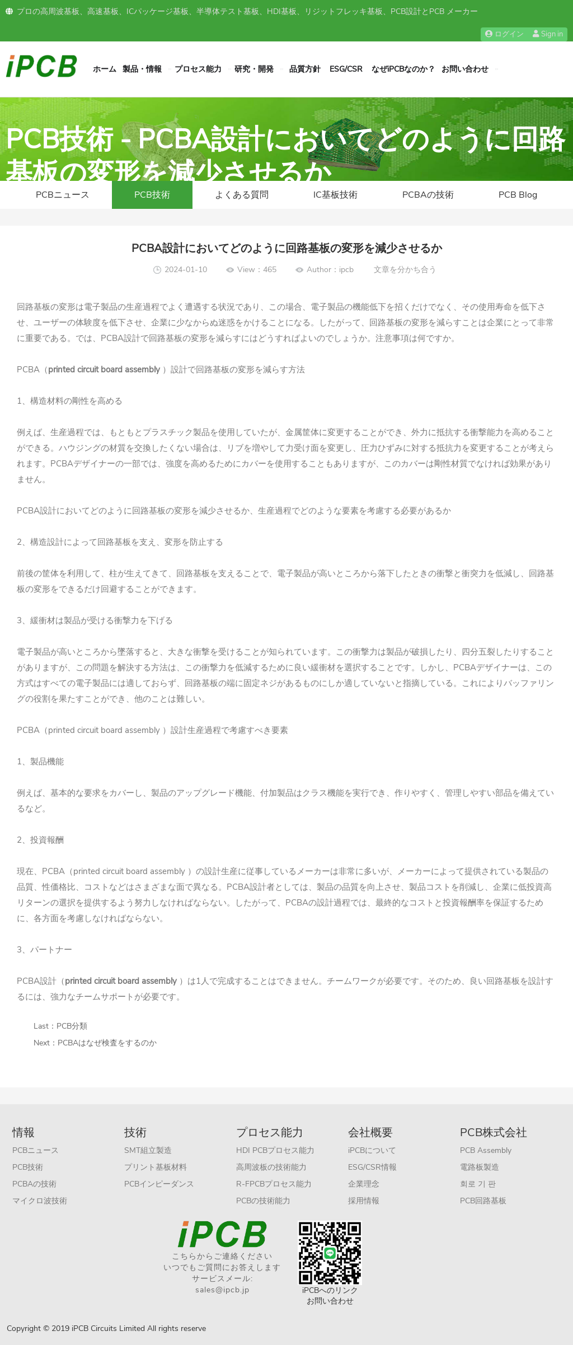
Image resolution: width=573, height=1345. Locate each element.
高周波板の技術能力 (271, 1167)
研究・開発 (254, 69)
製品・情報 (142, 69)
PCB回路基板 (483, 1200)
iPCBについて (372, 1150)
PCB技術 (152, 195)
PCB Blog (518, 195)
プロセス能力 (198, 69)
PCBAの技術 (428, 195)
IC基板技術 (335, 195)
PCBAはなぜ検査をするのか (107, 1043)
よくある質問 (242, 195)
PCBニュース (63, 195)
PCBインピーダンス (159, 1184)
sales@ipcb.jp (222, 1290)
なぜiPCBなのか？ (403, 69)
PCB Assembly (485, 1150)
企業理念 (363, 1184)
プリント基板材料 (155, 1167)
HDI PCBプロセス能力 (275, 1150)
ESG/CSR (346, 69)
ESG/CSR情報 (372, 1167)
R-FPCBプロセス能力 (274, 1184)
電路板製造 (479, 1167)
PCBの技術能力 (263, 1200)
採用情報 (363, 1200)
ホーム (104, 69)
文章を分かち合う (405, 269)
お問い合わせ (465, 69)
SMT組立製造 (148, 1150)
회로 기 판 (478, 1184)
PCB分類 (72, 1026)
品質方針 (305, 69)
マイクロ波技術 (39, 1200)
